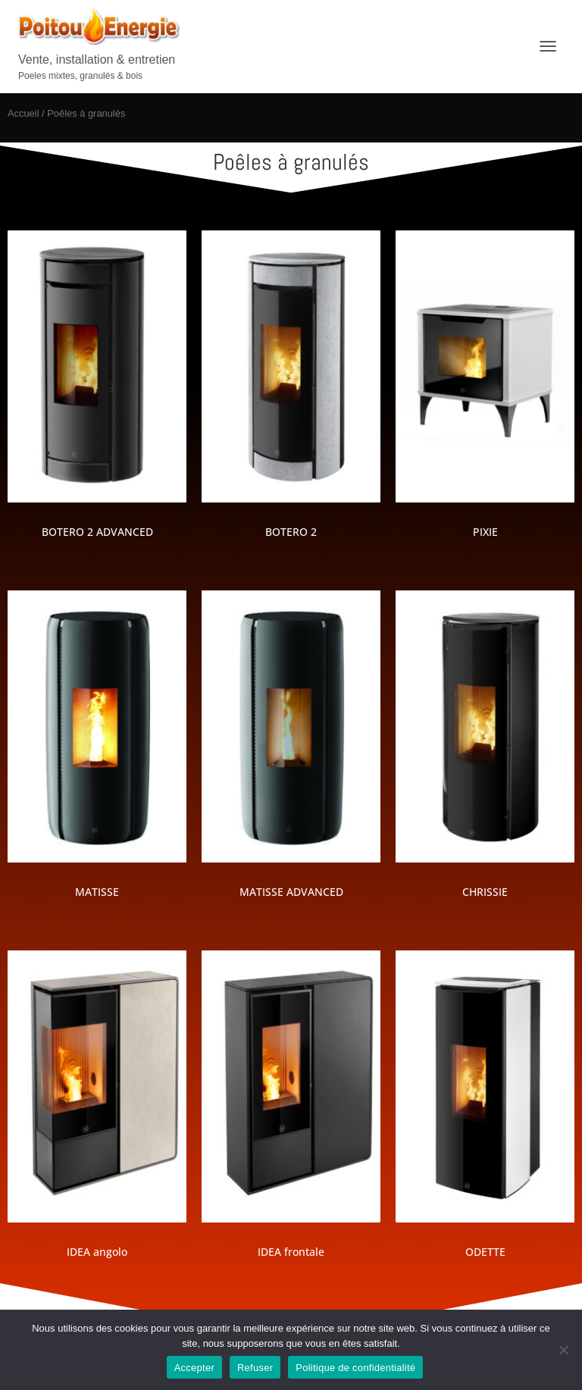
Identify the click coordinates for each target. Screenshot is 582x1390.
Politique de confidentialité (355, 1367)
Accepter (194, 1367)
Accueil (23, 113)
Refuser (255, 1367)
